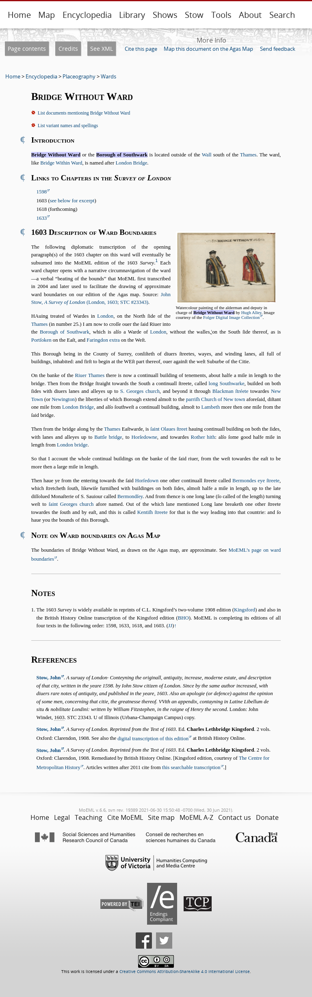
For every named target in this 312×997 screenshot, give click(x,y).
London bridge (72, 445)
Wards (108, 76)
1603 (59, 717)
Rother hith (203, 437)
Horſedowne (144, 437)
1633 (42, 218)
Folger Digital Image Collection (231, 317)
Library (132, 14)
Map (46, 14)
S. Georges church (140, 391)
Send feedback (277, 48)
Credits (68, 48)
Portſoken (41, 340)
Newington (63, 399)
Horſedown (146, 480)
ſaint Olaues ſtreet (168, 429)
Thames (248, 155)
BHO (183, 618)
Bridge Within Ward (61, 163)
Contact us (234, 817)
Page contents (27, 48)
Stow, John (49, 678)
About (250, 14)
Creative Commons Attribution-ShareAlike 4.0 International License (184, 971)
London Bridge (131, 163)
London (105, 316)
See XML (101, 48)
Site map (161, 817)
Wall (207, 155)
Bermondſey (130, 496)
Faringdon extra (103, 340)
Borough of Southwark (64, 332)
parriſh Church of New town (215, 399)
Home (19, 14)
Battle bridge (108, 437)
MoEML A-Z (196, 817)
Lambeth (211, 407)
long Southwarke (227, 383)
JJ (170, 626)
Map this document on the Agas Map (208, 48)
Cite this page (141, 48)
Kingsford (244, 610)
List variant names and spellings (68, 125)
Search (282, 14)
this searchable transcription (191, 767)
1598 (42, 192)
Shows (165, 14)
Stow (194, 14)
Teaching (88, 817)
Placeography (79, 76)
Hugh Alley (251, 312)
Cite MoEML (125, 817)
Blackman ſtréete (230, 391)
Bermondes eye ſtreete (256, 480)
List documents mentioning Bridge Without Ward (84, 113)
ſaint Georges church (71, 504)
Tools (221, 14)
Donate (267, 817)
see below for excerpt (72, 201)
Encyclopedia (87, 14)
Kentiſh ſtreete (152, 512)
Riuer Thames (90, 375)
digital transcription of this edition (152, 738)
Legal (62, 817)
